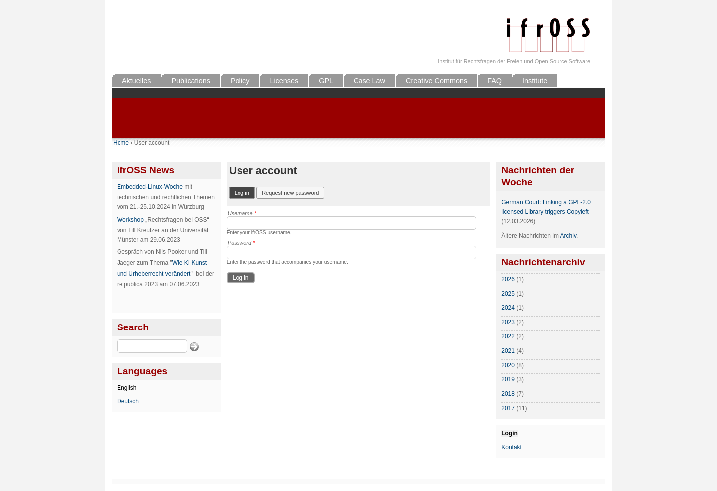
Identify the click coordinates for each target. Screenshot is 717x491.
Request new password (290, 193)
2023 (508, 322)
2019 (508, 379)
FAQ (494, 81)
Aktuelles (136, 81)
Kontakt (511, 447)
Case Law (369, 81)
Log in (245, 192)
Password (241, 243)
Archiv (568, 235)
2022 (508, 336)
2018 (508, 393)
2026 (508, 279)
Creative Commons (436, 81)
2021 (508, 350)
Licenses (284, 81)
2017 (508, 408)
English (126, 387)
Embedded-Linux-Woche (150, 186)
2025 (508, 293)
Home (121, 142)
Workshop (130, 219)
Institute (534, 81)
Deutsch (128, 401)
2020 (508, 365)
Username (242, 213)
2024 (508, 307)
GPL (326, 81)
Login (509, 433)
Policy (240, 81)
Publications (190, 81)
